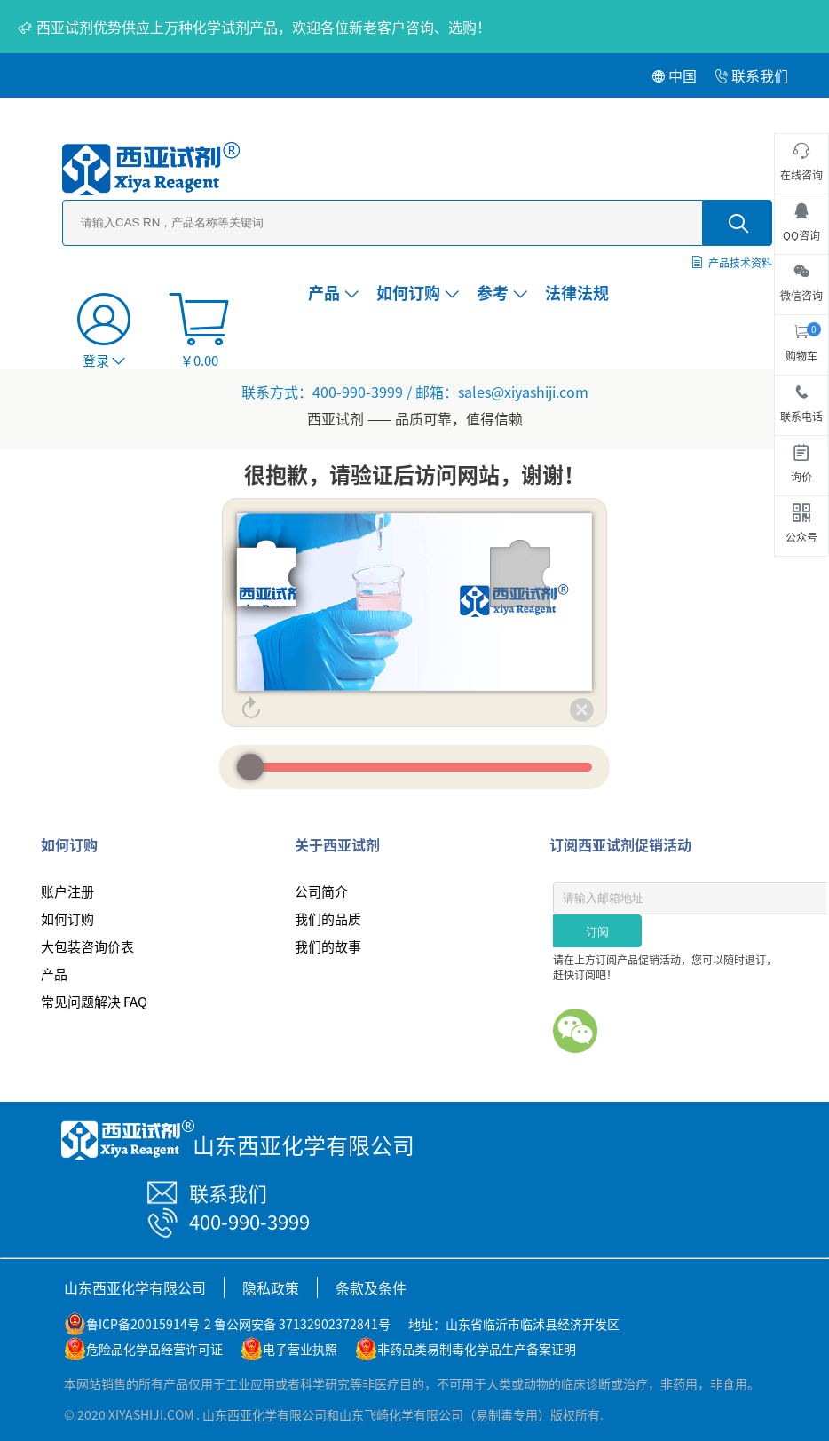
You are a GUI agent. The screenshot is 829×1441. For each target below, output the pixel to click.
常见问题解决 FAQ (94, 1001)
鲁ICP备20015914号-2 (148, 1324)
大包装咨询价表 (87, 946)
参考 (502, 292)
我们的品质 (328, 918)
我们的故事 (328, 946)
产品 (333, 292)
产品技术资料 (740, 262)
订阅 (597, 931)
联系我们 (751, 75)
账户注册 (67, 891)
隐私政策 (270, 1287)
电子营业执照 (300, 1349)
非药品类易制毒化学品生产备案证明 (476, 1349)
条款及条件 (371, 1287)
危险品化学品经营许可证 (154, 1349)
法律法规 (577, 292)
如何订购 (417, 292)
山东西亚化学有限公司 (135, 1287)
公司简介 (321, 891)
